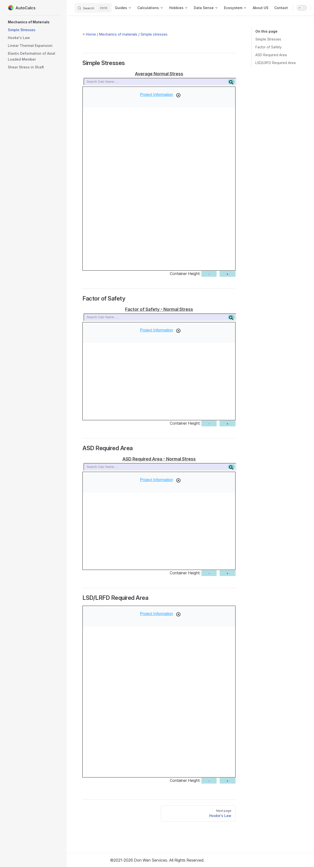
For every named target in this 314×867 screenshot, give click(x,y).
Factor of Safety (268, 47)
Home (91, 34)
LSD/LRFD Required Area (275, 63)
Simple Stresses (268, 39)
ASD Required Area (271, 55)
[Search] (93, 8)
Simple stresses (154, 34)
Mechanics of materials (118, 34)
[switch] (302, 8)
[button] (33, 22)
